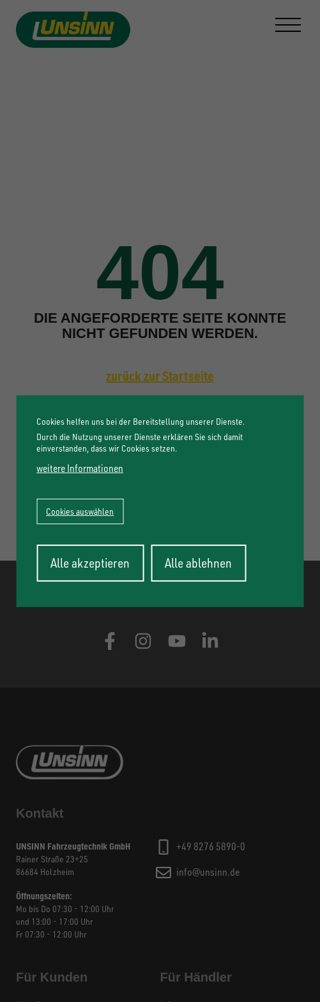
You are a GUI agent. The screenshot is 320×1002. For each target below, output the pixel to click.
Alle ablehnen (198, 563)
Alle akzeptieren (90, 563)
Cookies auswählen (80, 511)
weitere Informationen (79, 468)
